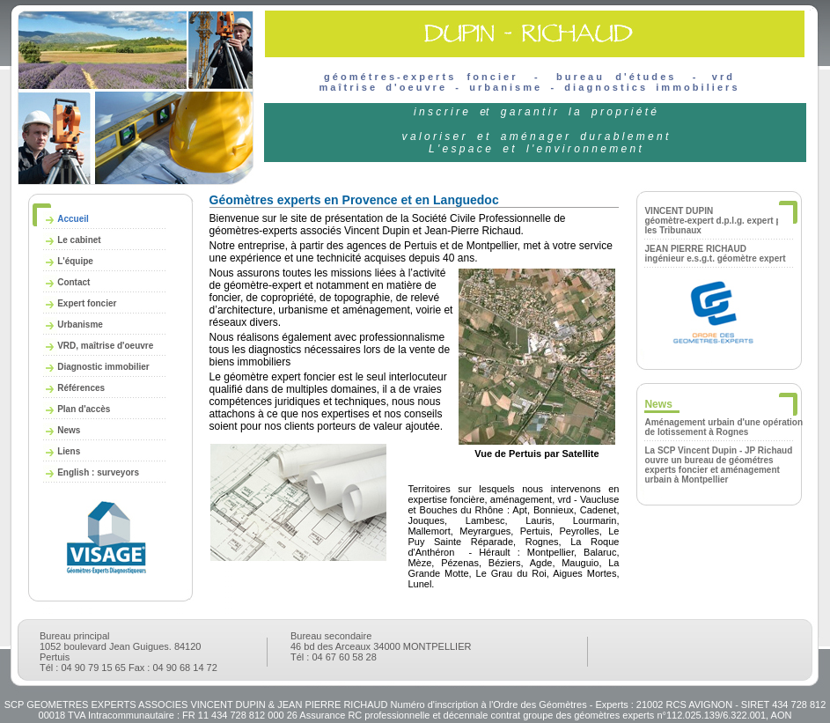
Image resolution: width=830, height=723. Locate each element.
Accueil (73, 219)
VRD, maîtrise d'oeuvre (105, 345)
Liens (68, 451)
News (68, 430)
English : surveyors (98, 472)
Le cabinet (78, 240)
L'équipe (75, 261)
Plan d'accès (83, 409)
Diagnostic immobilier (103, 367)
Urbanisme (80, 324)
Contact (73, 282)
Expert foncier (86, 303)
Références (81, 388)
